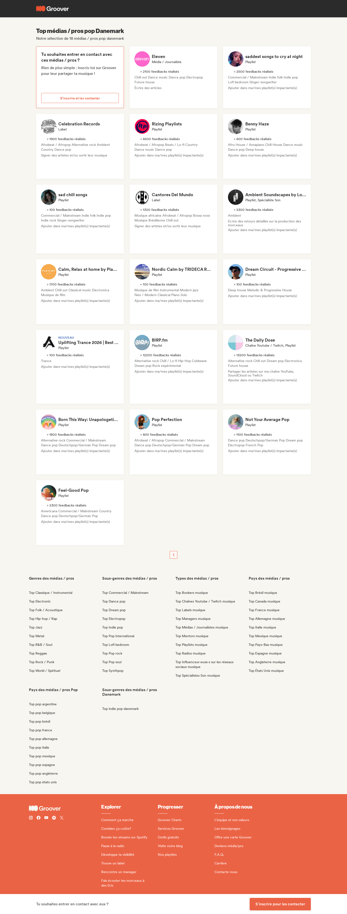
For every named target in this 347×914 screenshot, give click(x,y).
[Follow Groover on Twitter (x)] (62, 818)
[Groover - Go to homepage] (65, 808)
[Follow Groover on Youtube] (46, 818)
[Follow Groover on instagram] (31, 818)
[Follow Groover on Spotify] (54, 818)
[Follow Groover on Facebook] (38, 818)
